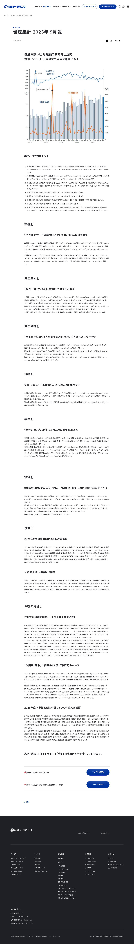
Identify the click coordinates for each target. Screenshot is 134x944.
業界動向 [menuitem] (37, 865)
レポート (13, 16)
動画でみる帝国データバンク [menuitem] (67, 888)
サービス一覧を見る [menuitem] (16, 862)
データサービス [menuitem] (63, 869)
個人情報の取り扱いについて (43, 936)
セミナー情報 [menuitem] (112, 862)
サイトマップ (30, 936)
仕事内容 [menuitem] (88, 868)
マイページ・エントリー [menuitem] (92, 871)
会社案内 (61, 854)
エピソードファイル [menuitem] (91, 862)
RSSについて (56, 936)
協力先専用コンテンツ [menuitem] (42, 871)
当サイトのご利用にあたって (17, 936)
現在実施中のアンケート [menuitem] (116, 865)
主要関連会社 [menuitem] (62, 885)
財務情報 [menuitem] (60, 879)
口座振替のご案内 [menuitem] (16, 871)
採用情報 (88, 854)
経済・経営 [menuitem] (38, 862)
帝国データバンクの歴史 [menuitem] (65, 895)
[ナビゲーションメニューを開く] (128, 7)
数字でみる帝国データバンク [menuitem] (67, 892)
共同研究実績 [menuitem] (112, 868)
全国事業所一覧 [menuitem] (63, 882)
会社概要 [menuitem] (60, 876)
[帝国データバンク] (15, 6)
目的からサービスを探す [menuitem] (18, 858)
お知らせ (111, 854)
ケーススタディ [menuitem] (89, 858)
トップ (6, 16)
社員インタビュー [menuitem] (90, 865)
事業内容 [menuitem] (60, 862)
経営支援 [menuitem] (62, 872)
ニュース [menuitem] (110, 858)
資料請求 (105, 833)
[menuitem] (21, 913)
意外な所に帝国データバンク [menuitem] (67, 898)
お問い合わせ (83, 833)
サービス (13, 854)
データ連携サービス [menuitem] (16, 868)
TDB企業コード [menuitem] (15, 865)
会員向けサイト (15, 909)
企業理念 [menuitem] (60, 858)
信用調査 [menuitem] (62, 866)
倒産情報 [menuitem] (37, 858)
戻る (26, 802)
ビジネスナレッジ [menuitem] (40, 868)
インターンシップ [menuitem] (90, 874)
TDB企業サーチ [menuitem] (15, 874)
